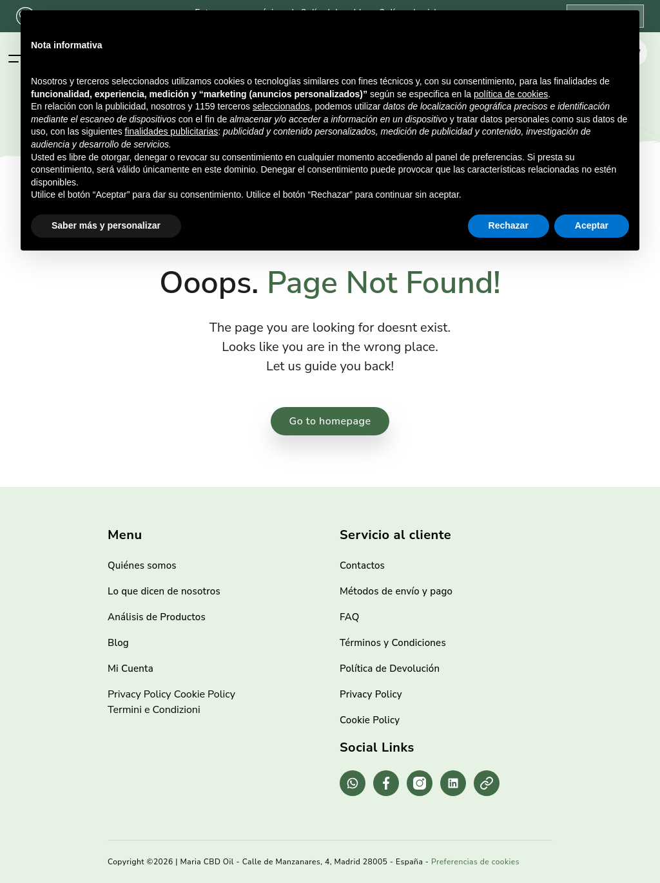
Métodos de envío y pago (396, 591)
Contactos (362, 565)
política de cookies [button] (511, 94)
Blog (118, 642)
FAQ (350, 617)
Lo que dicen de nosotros (164, 591)
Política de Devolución (390, 668)
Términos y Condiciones (393, 642)
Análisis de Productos (157, 617)
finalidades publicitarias (171, 131)
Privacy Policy (139, 694)
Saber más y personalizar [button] (106, 225)
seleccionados (281, 106)
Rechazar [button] (509, 225)
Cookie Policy (204, 694)
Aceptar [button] (591, 225)
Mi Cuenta (130, 668)
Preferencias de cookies (475, 862)
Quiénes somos (142, 565)
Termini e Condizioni (154, 710)
